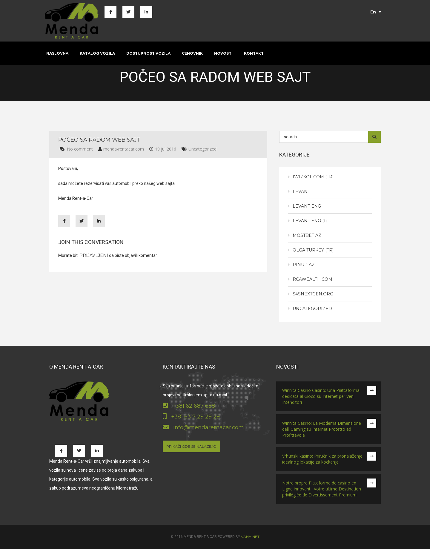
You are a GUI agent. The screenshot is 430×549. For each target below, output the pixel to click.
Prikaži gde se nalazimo (191, 446)
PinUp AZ (304, 264)
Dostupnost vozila (148, 53)
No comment (80, 149)
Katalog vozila (97, 53)
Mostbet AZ (307, 235)
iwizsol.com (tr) (313, 177)
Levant (301, 191)
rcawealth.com (312, 279)
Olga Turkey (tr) (313, 250)
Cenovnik (192, 53)
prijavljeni (93, 255)
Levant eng (307, 206)
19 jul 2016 (165, 149)
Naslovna (57, 53)
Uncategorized (202, 149)
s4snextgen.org (313, 294)
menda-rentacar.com (123, 149)
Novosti (223, 53)
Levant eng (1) (310, 220)
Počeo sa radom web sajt (99, 140)
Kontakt (254, 53)
